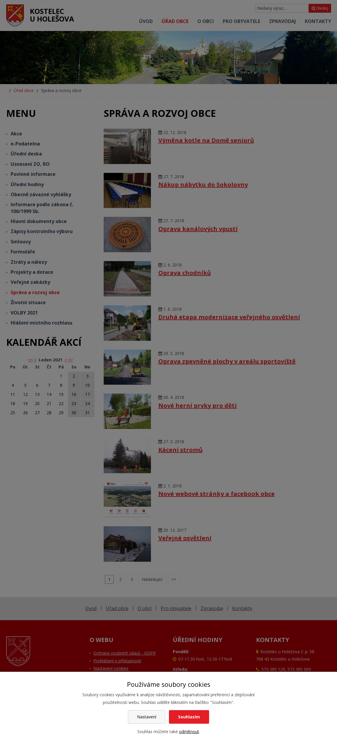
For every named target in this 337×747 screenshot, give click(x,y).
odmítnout (189, 731)
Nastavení (146, 717)
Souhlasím (189, 717)
